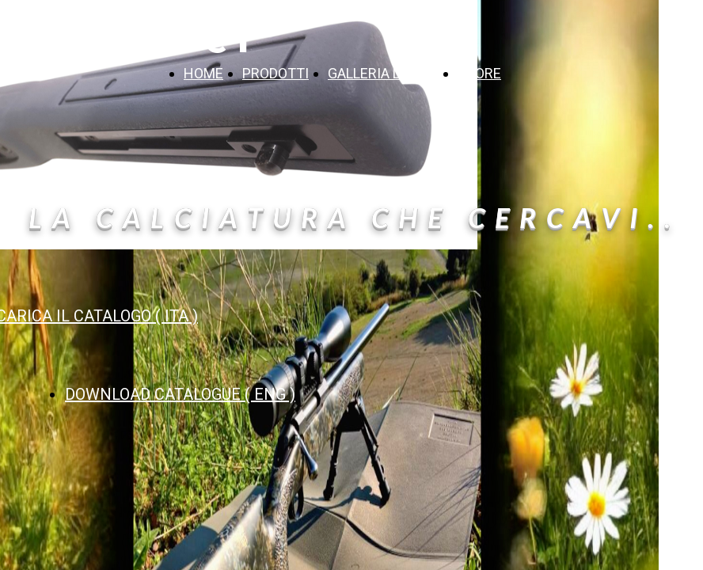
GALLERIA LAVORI (383, 73)
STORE (479, 73)
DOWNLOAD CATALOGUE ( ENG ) (180, 394)
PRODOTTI (275, 73)
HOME (203, 73)
